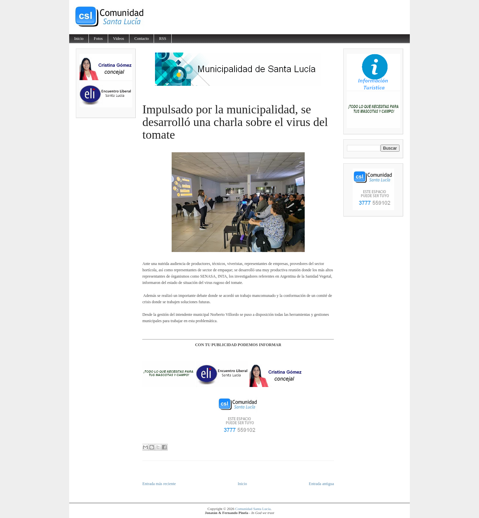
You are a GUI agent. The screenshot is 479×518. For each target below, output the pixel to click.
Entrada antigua (321, 483)
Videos (118, 38)
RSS (162, 38)
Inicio (78, 38)
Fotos (98, 38)
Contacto (141, 38)
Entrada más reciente (159, 483)
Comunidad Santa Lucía (252, 509)
